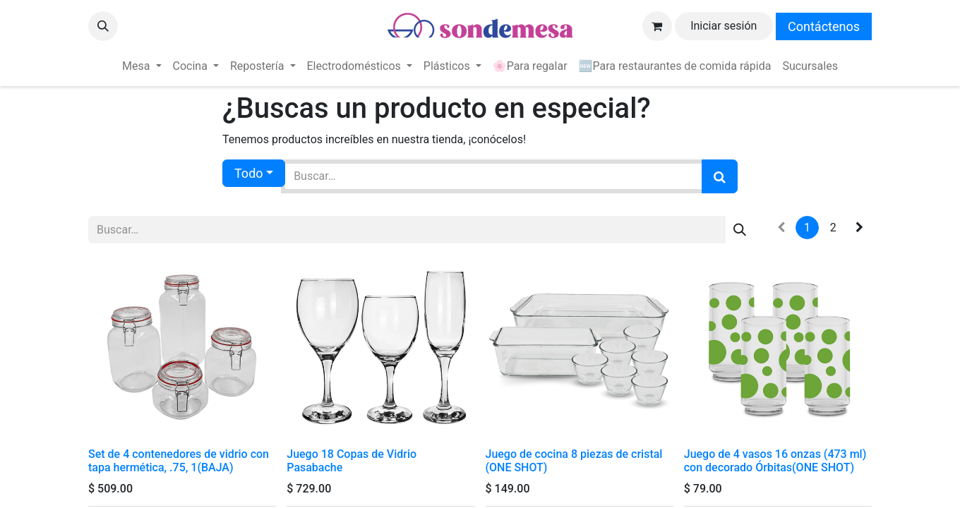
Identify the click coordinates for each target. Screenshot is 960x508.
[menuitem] (141, 66)
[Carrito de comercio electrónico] (657, 26)
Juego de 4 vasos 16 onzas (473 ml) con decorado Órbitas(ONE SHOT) (775, 460)
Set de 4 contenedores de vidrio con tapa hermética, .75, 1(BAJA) (178, 460)
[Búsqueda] (720, 176)
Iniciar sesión (723, 25)
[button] (103, 26)
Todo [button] (248, 173)
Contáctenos (824, 26)
